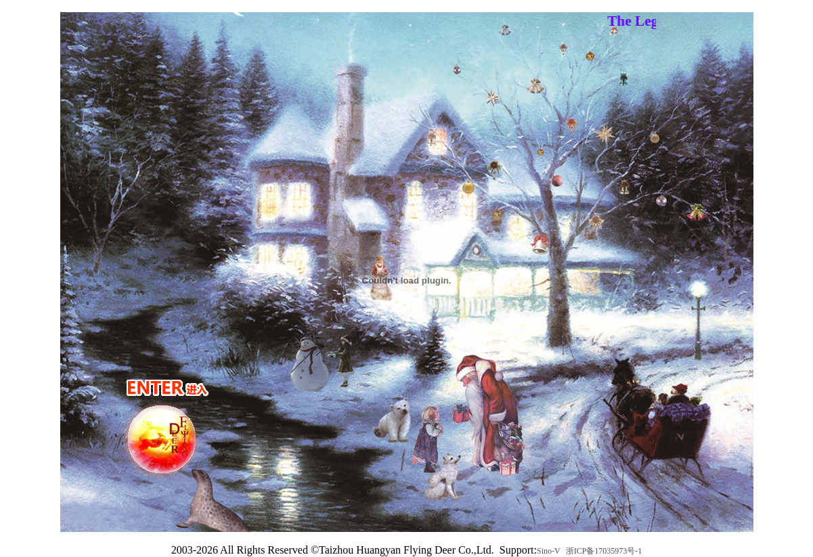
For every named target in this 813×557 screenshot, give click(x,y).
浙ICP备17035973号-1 (604, 551)
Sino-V (549, 551)
